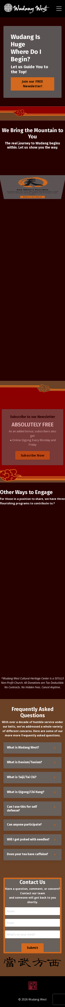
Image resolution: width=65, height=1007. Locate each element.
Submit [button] (32, 948)
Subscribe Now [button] (32, 464)
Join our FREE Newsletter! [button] (32, 83)
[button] (32, 83)
